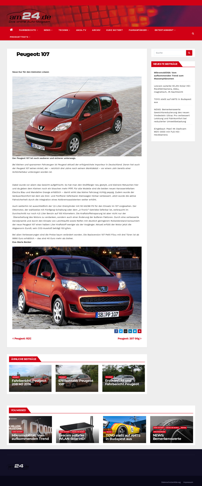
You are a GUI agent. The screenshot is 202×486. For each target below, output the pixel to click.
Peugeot (16, 377)
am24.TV (81, 30)
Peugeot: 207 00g (130, 338)
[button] (193, 33)
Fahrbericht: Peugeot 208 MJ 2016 (29, 382)
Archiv (96, 30)
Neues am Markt (78, 431)
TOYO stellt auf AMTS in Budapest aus (123, 437)
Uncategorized (159, 431)
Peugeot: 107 (32, 54)
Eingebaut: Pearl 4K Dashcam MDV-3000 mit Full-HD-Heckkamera (170, 131)
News (48, 30)
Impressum (188, 482)
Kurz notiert (114, 30)
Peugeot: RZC (21, 338)
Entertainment (165, 30)
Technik (64, 30)
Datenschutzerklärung (171, 482)
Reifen (109, 432)
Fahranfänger (139, 30)
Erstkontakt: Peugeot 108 (75, 382)
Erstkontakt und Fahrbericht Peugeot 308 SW (122, 384)
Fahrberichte (28, 30)
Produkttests (20, 37)
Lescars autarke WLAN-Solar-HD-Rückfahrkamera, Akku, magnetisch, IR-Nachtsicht (172, 89)
